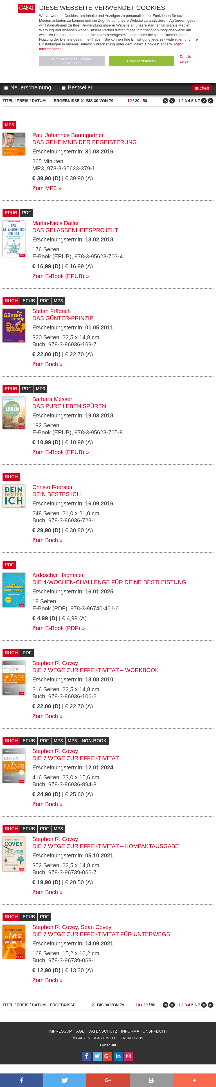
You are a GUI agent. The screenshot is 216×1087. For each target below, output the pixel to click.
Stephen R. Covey (55, 663)
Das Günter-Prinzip (62, 318)
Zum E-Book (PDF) (56, 628)
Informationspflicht (144, 1031)
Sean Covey (96, 927)
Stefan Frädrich (51, 311)
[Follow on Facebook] (86, 1056)
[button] (21, 1080)
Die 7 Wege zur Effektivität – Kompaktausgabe (105, 846)
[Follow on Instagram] (128, 1056)
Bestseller (77, 87)
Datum (39, 100)
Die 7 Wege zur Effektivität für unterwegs (101, 934)
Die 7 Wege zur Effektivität (75, 758)
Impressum (61, 1031)
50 (145, 100)
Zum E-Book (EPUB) (58, 276)
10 (129, 100)
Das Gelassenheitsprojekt (75, 230)
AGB (80, 1031)
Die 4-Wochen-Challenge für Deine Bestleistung (109, 582)
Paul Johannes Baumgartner (68, 135)
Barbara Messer (52, 399)
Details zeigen (185, 58)
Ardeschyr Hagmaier (58, 575)
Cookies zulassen (141, 61)
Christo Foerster (52, 487)
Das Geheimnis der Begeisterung (84, 142)
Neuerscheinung (27, 87)
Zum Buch (45, 364)
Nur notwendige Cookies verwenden (72, 61)
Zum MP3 (44, 188)
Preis (22, 100)
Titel (8, 100)
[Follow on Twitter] (97, 1056)
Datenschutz (102, 1031)
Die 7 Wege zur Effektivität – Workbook (95, 670)
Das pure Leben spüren (69, 406)
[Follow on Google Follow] (107, 1056)
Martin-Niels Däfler (55, 223)
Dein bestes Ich (56, 494)
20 (137, 100)
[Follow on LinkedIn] (118, 1056)
